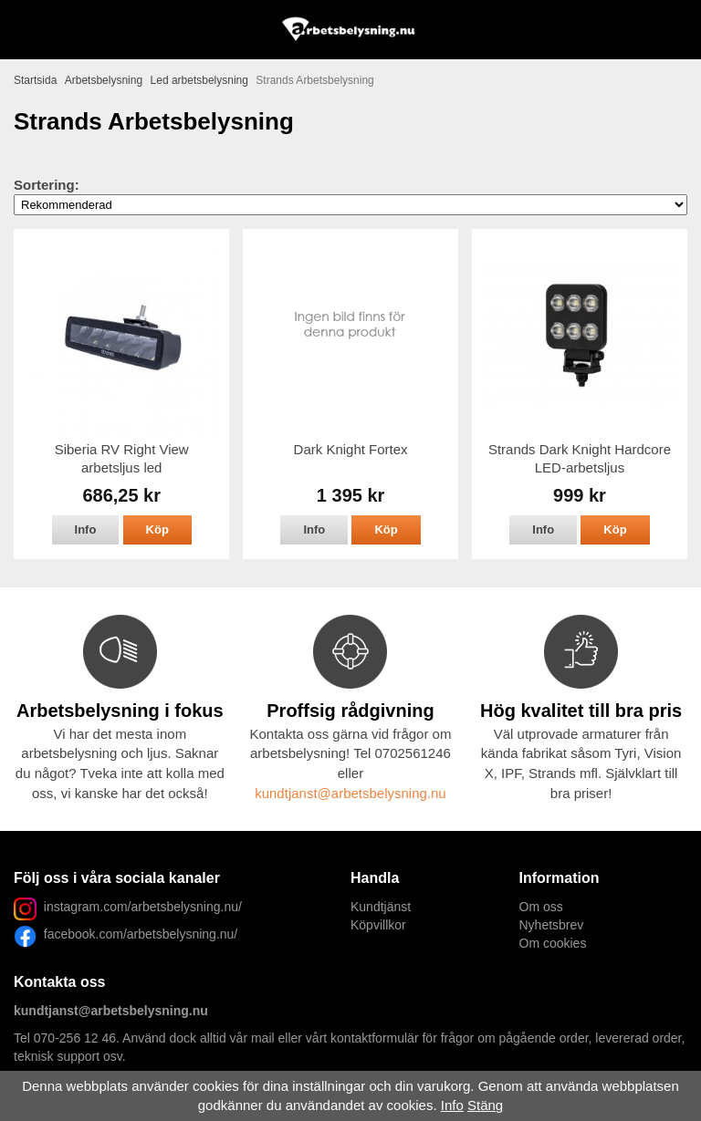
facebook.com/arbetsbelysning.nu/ (137, 934)
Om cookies (553, 943)
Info (86, 529)
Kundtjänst (380, 906)
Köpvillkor (378, 925)
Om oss (541, 906)
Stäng (485, 1105)
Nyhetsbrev (551, 925)
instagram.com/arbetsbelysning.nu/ (143, 906)
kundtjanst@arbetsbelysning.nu (350, 793)
